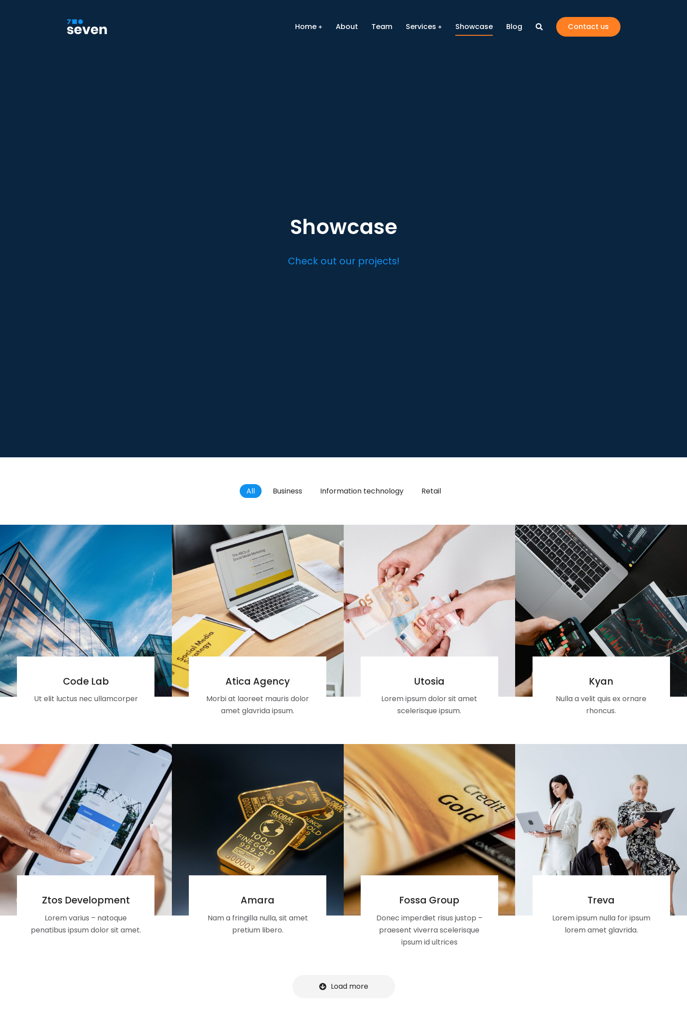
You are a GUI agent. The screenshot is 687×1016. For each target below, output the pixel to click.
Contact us (588, 26)
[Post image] (86, 611)
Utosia (429, 681)
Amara (258, 900)
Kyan (601, 681)
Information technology (362, 491)
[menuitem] (308, 27)
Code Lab (86, 681)
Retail (431, 491)
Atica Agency (257, 681)
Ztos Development (86, 900)
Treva (601, 900)
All (250, 491)
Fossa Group (429, 900)
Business (287, 491)
